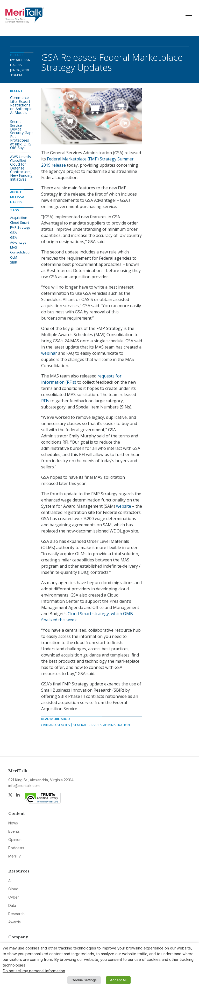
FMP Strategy (20, 227)
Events (14, 831)
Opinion (15, 839)
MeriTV (14, 856)
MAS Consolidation (21, 249)
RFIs (45, 401)
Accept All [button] (118, 980)
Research (16, 913)
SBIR (13, 262)
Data (12, 905)
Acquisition (18, 217)
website (123, 506)
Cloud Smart (19, 222)
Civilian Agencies (55, 725)
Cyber (13, 897)
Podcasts (16, 848)
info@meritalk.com (24, 785)
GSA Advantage (18, 240)
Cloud (13, 889)
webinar (49, 353)
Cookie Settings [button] (84, 980)
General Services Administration (101, 725)
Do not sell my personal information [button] (34, 971)
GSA (13, 232)
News (13, 823)
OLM (13, 257)
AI (9, 880)
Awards (14, 922)
